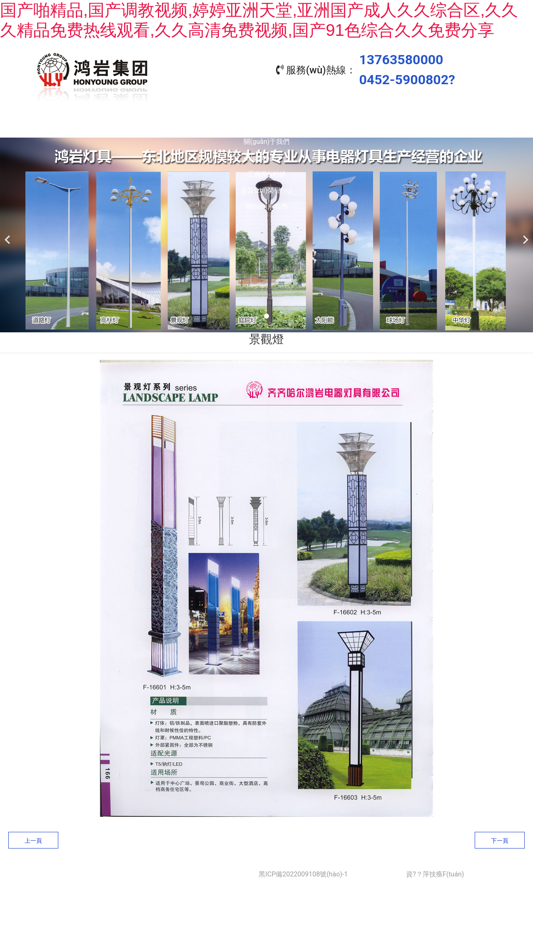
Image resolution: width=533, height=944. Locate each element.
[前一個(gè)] (8, 233)
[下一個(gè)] (524, 233)
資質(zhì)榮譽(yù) (378, 125)
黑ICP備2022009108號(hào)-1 (303, 872)
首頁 (79, 125)
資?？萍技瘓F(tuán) (435, 872)
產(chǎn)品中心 (229, 125)
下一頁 (499, 838)
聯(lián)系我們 (454, 125)
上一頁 (33, 838)
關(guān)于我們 (154, 125)
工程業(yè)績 (304, 125)
